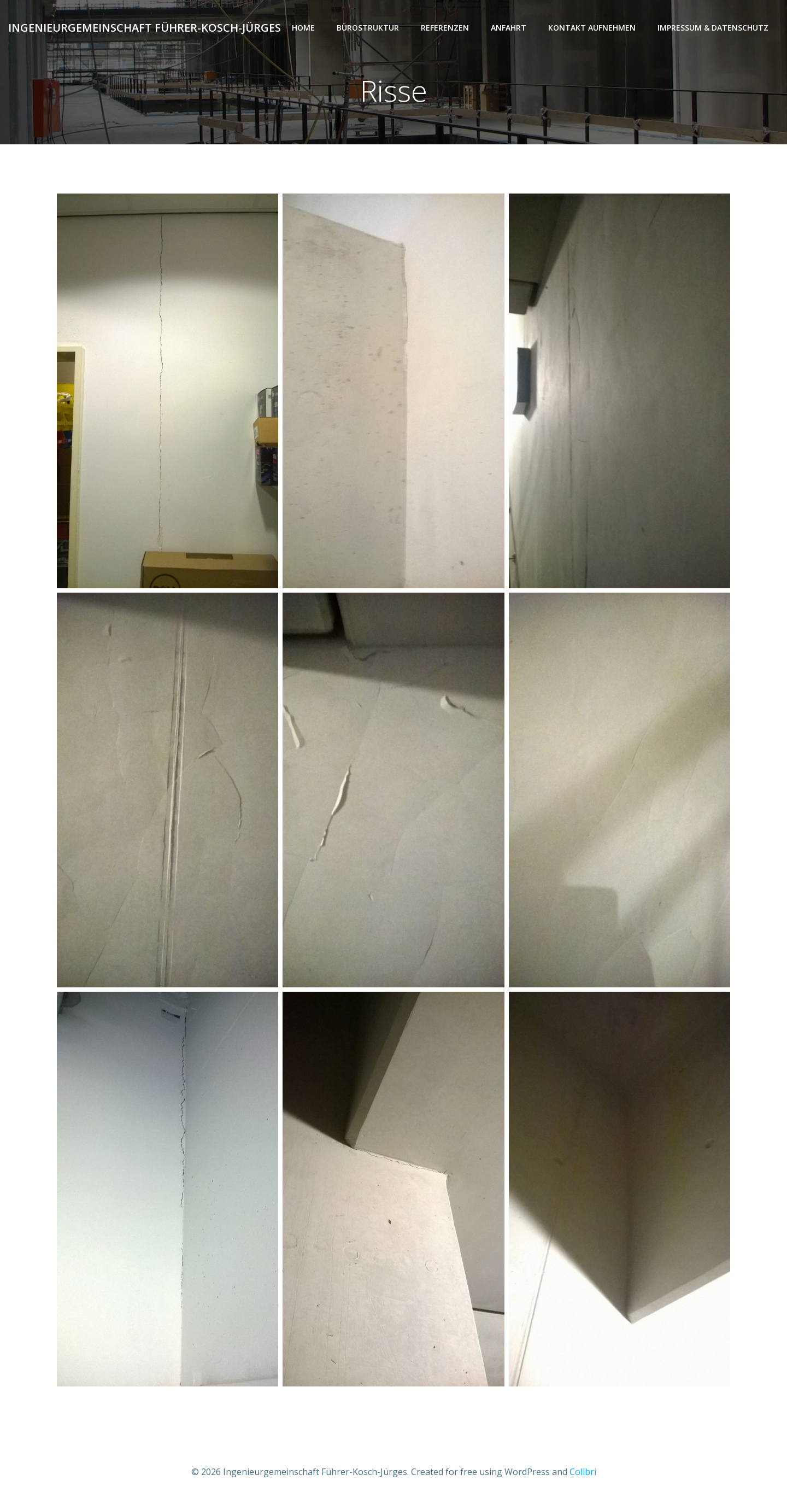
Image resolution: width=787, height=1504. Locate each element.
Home (303, 27)
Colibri (582, 1472)
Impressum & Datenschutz (712, 27)
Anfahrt (508, 27)
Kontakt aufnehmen (592, 27)
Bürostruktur (368, 27)
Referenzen (445, 27)
